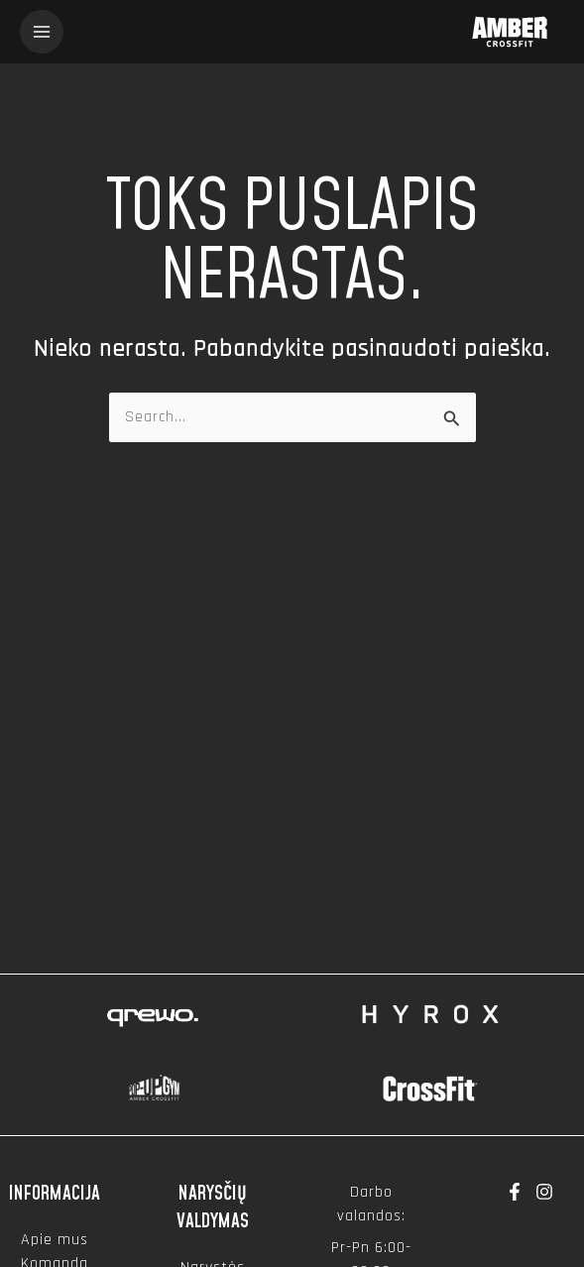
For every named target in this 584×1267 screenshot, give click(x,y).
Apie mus (54, 1239)
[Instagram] (544, 1192)
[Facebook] (515, 1192)
